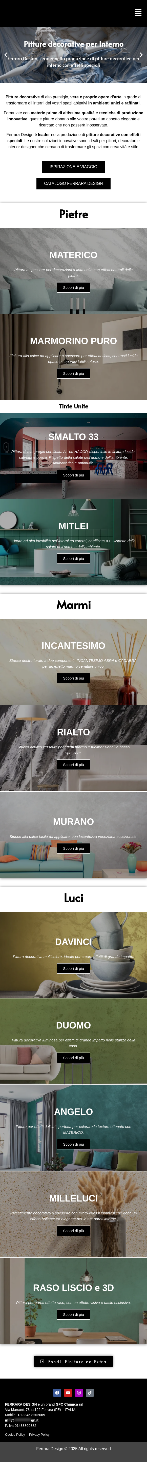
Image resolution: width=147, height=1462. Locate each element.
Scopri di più (73, 288)
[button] (6, 55)
